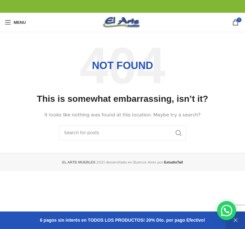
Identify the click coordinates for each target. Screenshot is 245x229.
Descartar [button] (235, 220)
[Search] (122, 133)
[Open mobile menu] (15, 22)
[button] (226, 210)
